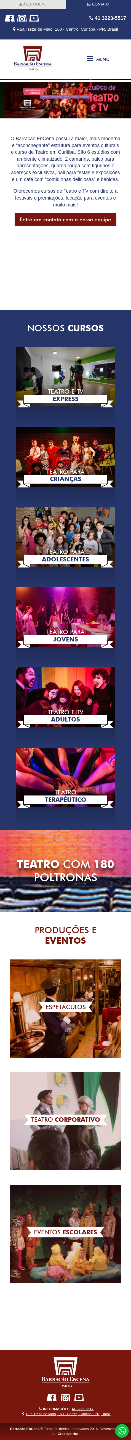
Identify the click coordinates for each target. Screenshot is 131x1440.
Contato (98, 4)
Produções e (66, 935)
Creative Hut (68, 1434)
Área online (32, 4)
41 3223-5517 (107, 18)
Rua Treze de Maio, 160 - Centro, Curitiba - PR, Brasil (65, 29)
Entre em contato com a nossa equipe (65, 219)
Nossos (65, 328)
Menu (98, 58)
